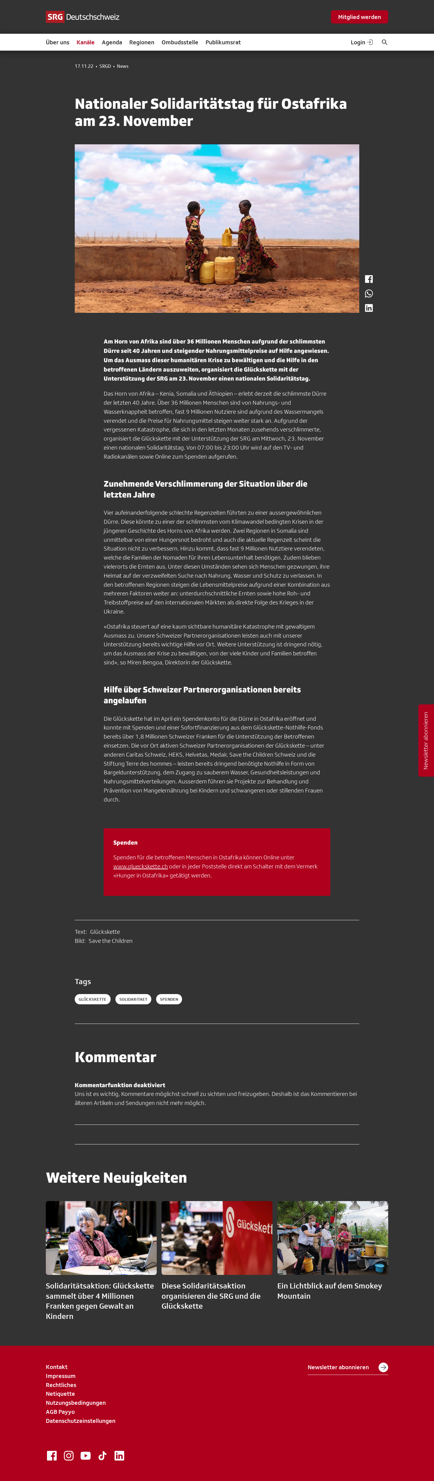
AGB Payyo (60, 1411)
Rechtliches (61, 1385)
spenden (169, 999)
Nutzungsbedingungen (76, 1402)
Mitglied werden (359, 17)
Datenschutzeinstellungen (80, 1420)
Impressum (61, 1376)
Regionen (141, 42)
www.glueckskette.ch (140, 866)
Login (362, 42)
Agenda (112, 42)
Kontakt (57, 1366)
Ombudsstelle (180, 42)
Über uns (57, 42)
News (122, 66)
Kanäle (86, 42)
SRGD (105, 66)
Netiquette (60, 1393)
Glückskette (93, 999)
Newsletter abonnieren (348, 1367)
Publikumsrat (223, 42)
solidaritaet (133, 999)
